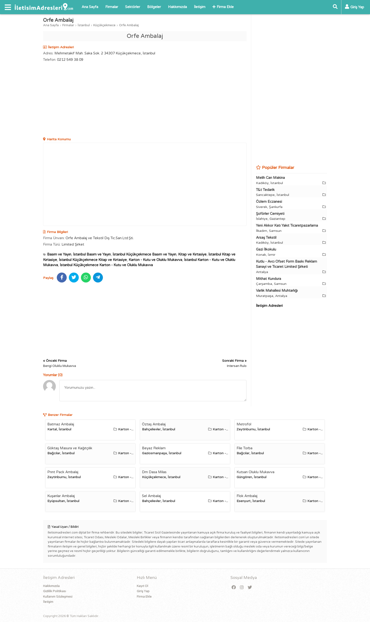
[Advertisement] (145, 100)
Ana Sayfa (90, 7)
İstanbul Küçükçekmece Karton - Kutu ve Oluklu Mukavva (106, 265)
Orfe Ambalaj (129, 25)
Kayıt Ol (142, 586)
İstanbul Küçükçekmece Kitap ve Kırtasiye (93, 260)
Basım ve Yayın (59, 254)
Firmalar (111, 7)
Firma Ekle (223, 7)
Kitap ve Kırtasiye (192, 254)
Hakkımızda (177, 7)
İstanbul (84, 25)
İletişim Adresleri (269, 306)
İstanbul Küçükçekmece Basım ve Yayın (144, 254)
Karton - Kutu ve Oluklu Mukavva (155, 260)
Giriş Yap (143, 591)
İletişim (199, 7)
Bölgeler (154, 7)
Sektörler (132, 7)
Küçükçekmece (104, 25)
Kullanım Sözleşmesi (57, 597)
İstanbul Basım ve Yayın (92, 254)
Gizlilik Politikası (54, 591)
